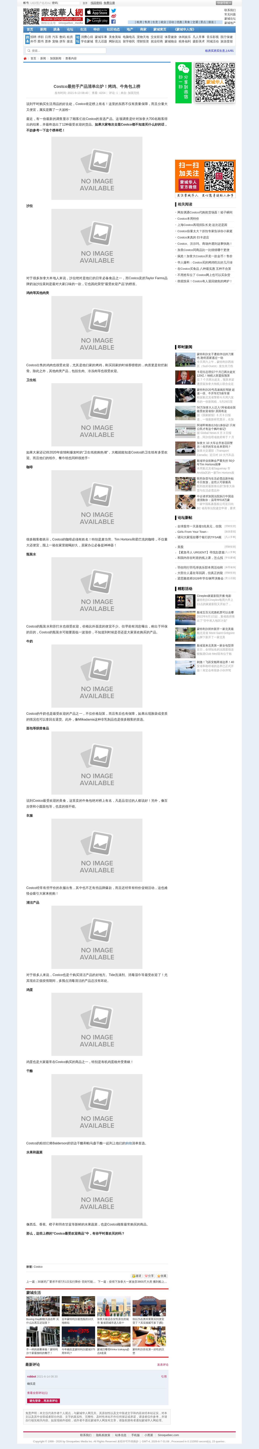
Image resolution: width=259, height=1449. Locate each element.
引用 (164, 1376)
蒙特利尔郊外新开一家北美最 (215, 629)
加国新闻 (55, 58)
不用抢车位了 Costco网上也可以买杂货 (203, 275)
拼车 (62, 41)
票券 (48, 41)
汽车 (55, 37)
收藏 (163, 1275)
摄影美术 (199, 41)
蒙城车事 (101, 37)
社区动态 (113, 29)
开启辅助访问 (235, 3)
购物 (128, 1143)
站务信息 (120, 1435)
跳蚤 (56, 29)
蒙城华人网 (25, 58)
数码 (62, 37)
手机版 (135, 1435)
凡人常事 (199, 37)
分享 (151, 1275)
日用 (48, 37)
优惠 (179, 22)
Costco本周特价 (188, 218)
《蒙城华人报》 (184, 29)
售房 (147, 22)
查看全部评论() (37, 1392)
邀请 (138, 1275)
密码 (55, 2)
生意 (155, 22)
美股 (180, 547)
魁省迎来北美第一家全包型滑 (215, 645)
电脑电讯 (129, 37)
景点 (203, 22)
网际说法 (115, 41)
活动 (171, 22)
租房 (139, 22)
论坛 (70, 29)
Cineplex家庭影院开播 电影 (214, 595)
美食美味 (115, 37)
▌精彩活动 (183, 589)
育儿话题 (101, 41)
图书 (41, 41)
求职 (41, 37)
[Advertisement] (175, 14)
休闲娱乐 (185, 37)
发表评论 (163, 1364)
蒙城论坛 (230, 18)
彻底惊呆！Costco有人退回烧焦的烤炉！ (204, 281)
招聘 (33, 37)
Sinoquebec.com (168, 1435)
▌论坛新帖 (183, 518)
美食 (187, 22)
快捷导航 (223, 2)
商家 (143, 29)
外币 (33, 41)
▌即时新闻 (183, 347)
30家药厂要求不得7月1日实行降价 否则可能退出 (68, 1281)
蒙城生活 (33, 1293)
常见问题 (230, 14)
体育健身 (171, 37)
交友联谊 (157, 37)
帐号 (26, 2)
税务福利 (185, 41)
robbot (31, 1376)
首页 (30, 29)
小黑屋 (148, 1435)
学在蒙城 (87, 41)
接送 (211, 22)
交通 (195, 22)
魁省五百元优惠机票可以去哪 (215, 612)
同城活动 (213, 41)
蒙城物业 (171, 41)
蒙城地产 (230, 22)
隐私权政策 (103, 1435)
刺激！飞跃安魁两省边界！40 (215, 662)
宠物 (55, 41)
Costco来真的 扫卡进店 (193, 237)
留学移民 (129, 41)
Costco (38, 1266)
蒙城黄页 (159, 29)
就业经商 (157, 41)
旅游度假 (227, 41)
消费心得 (87, 37)
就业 (163, 22)
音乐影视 (213, 37)
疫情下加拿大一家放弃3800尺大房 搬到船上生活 (139, 1281)
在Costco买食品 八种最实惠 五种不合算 (204, 268)
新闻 (43, 29)
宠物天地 (143, 37)
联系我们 (230, 10)
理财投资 (143, 41)
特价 (96, 29)
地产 (130, 29)
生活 (83, 29)
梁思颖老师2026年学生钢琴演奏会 (200, 578)
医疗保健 (227, 37)
